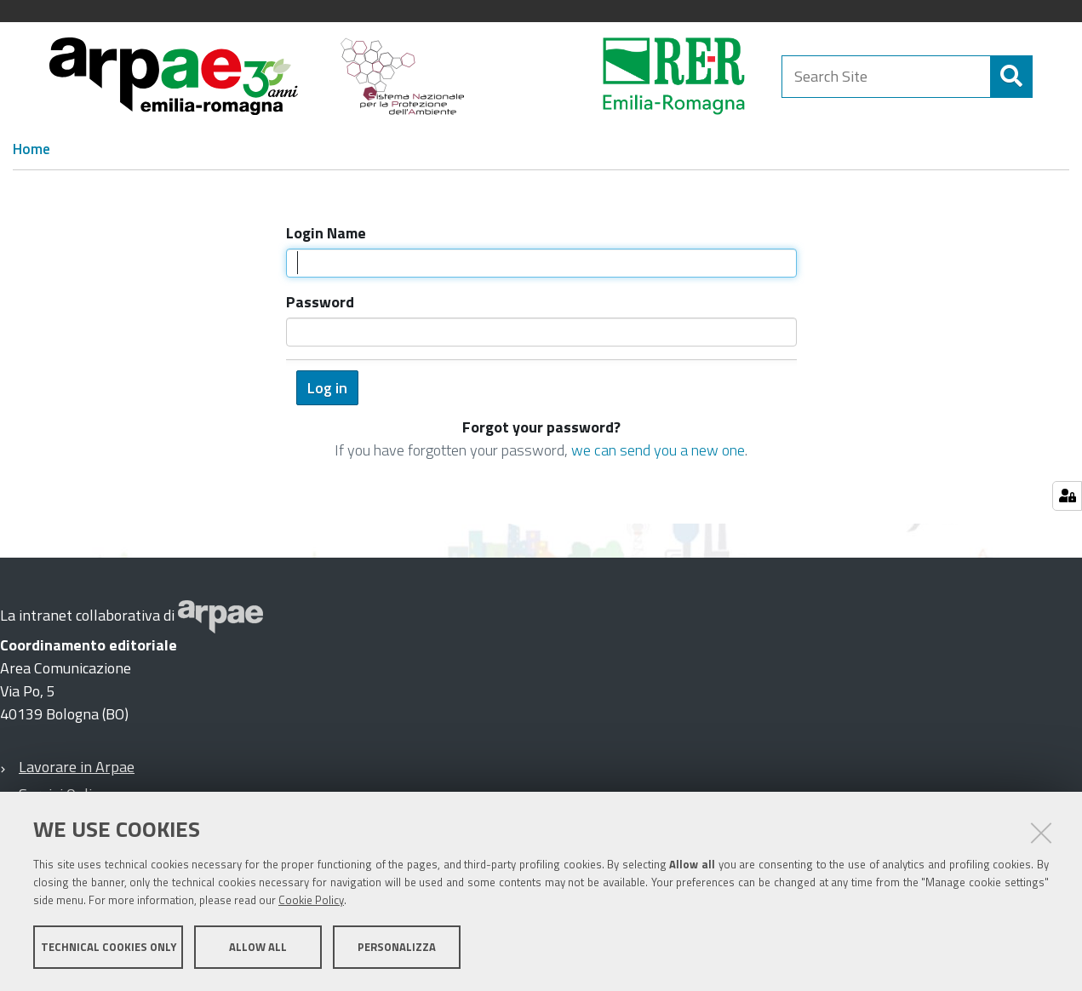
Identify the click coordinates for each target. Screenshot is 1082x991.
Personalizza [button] (397, 946)
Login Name (326, 232)
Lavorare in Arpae (77, 766)
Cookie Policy (311, 899)
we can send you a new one (658, 449)
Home (31, 149)
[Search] (1011, 76)
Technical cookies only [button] (108, 946)
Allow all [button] (258, 946)
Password (320, 301)
